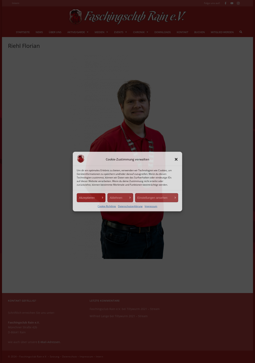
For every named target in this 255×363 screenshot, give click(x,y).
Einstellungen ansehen (152, 197)
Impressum (151, 206)
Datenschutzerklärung (130, 206)
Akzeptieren (87, 197)
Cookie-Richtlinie (107, 206)
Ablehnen (116, 197)
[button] (176, 159)
